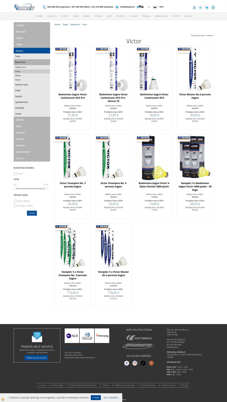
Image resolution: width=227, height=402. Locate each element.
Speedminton (21, 102)
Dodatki (120, 16)
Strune (99, 16)
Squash (18, 96)
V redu (96, 397)
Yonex (18, 79)
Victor (17, 71)
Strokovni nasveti (168, 385)
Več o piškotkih (111, 397)
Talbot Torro (20, 67)
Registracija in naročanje (125, 385)
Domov (57, 24)
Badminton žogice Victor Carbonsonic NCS (154, 96)
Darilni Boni (161, 16)
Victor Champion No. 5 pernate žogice (113, 185)
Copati (64, 16)
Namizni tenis (21, 84)
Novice (188, 16)
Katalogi (185, 385)
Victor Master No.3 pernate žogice (195, 96)
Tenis (17, 56)
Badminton (20, 62)
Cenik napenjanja (148, 385)
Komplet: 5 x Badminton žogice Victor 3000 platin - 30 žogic (195, 186)
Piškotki (105, 385)
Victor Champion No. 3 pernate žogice (73, 185)
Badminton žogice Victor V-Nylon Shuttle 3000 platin (154, 185)
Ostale (18, 113)
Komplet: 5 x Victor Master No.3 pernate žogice (113, 273)
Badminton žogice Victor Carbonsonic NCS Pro (73, 96)
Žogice (87, 16)
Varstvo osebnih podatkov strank (82, 385)
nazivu (209, 35)
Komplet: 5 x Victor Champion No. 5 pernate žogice (73, 275)
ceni (203, 35)
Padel (17, 90)
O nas (43, 385)
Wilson (18, 75)
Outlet (176, 16)
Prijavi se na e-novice (36, 357)
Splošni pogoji (57, 385)
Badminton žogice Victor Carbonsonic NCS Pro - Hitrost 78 (113, 98)
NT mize (133, 16)
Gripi (109, 16)
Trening (146, 16)
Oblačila (52, 16)
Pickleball (19, 108)
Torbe (76, 16)
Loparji (39, 16)
